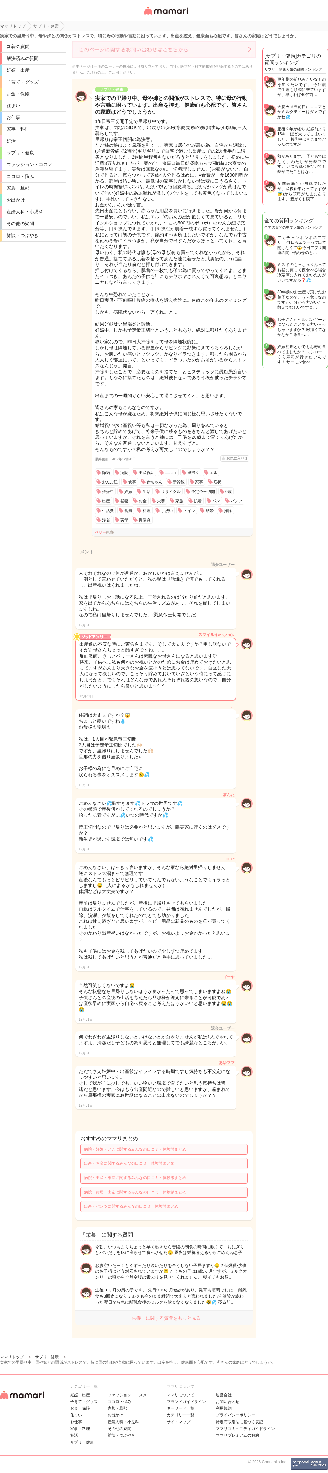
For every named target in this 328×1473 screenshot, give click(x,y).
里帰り (193, 472)
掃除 (228, 510)
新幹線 (179, 482)
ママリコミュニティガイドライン (245, 1428)
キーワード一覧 (180, 1408)
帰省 (106, 520)
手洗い (167, 510)
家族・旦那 (18, 188)
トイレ (189, 510)
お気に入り (236, 458)
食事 (132, 482)
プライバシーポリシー (235, 1415)
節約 (106, 472)
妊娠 (128, 491)
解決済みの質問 (23, 58)
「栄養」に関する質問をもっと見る (164, 1318)
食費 (128, 510)
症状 (217, 482)
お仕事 (13, 117)
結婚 (210, 510)
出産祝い (146, 472)
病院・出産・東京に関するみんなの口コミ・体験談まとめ (135, 1177)
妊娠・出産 (18, 70)
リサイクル (171, 491)
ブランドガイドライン (186, 1401)
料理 (147, 510)
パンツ (236, 501)
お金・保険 (18, 93)
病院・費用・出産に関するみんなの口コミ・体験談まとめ (135, 1192)
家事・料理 (18, 129)
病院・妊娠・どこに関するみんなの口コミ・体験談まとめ (135, 1149)
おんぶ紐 (110, 482)
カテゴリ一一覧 (180, 1415)
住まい (13, 105)
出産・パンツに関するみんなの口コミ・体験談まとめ (131, 1206)
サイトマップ (178, 1422)
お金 (143, 501)
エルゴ (171, 472)
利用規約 (224, 1408)
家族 (179, 501)
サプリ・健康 (20, 152)
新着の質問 (18, 46)
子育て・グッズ (23, 82)
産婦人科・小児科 (25, 211)
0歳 (228, 491)
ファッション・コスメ (29, 164)
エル (213, 472)
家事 (199, 482)
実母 (124, 520)
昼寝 (124, 501)
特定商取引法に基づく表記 (239, 1422)
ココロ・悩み (20, 176)
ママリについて (180, 1395)
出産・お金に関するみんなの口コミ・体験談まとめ (129, 1163)
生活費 (108, 510)
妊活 (11, 141)
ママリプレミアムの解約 (237, 1435)
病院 (124, 472)
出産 (106, 501)
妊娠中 (108, 491)
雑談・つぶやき (23, 235)
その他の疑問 (20, 223)
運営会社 (224, 1395)
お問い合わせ (227, 1401)
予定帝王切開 (203, 491)
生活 (147, 491)
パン (216, 501)
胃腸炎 (145, 520)
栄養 (161, 501)
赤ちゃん (154, 482)
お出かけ (16, 200)
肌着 (198, 501)
